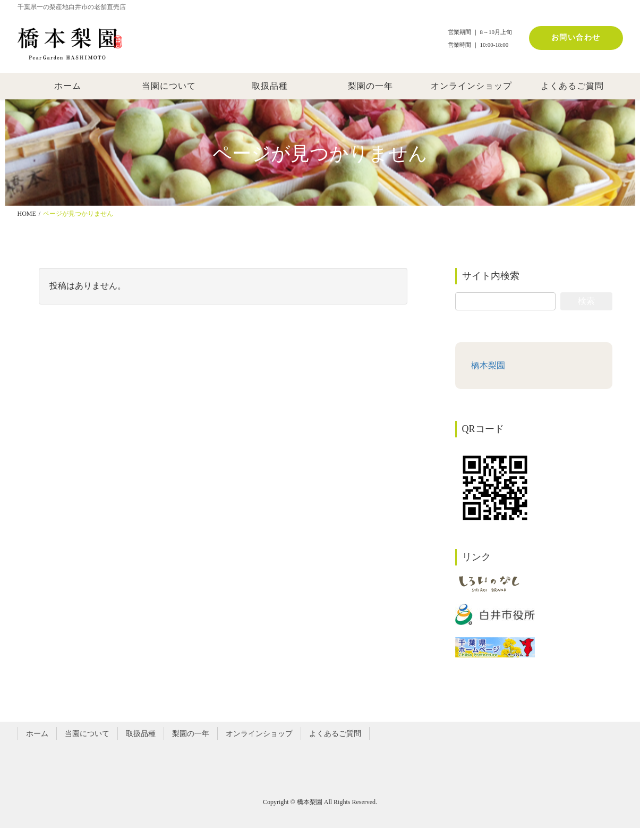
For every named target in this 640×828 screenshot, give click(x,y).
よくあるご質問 (335, 734)
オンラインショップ (259, 734)
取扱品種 (141, 734)
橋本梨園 (488, 365)
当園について (87, 734)
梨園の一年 (190, 734)
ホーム (37, 734)
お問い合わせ (575, 37)
